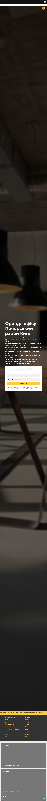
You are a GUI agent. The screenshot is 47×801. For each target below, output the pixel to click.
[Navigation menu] (45, 2)
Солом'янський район (10, 726)
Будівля (26, 726)
